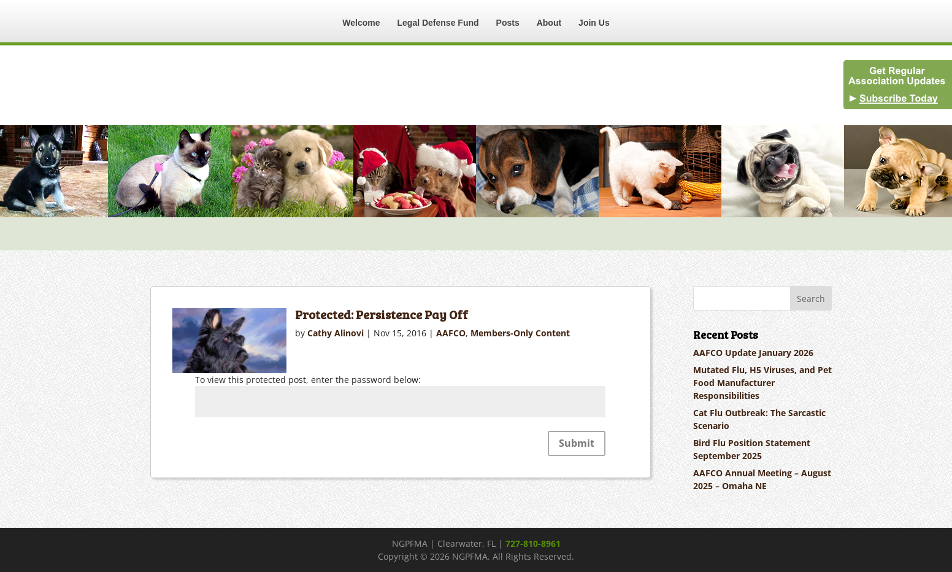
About (549, 23)
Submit (576, 443)
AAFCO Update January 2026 (753, 352)
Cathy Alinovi (335, 333)
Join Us (594, 23)
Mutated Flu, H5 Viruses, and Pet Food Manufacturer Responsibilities (762, 382)
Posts (508, 23)
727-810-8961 (533, 543)
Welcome (361, 23)
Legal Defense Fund (438, 23)
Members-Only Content (520, 333)
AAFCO (451, 333)
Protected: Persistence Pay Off (381, 314)
